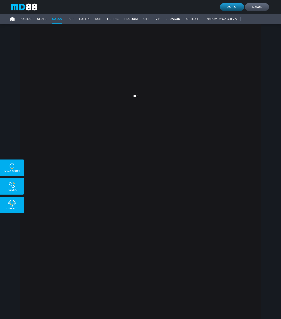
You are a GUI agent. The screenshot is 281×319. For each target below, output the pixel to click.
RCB (98, 18)
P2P (70, 18)
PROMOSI (131, 18)
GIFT (146, 18)
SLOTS (42, 18)
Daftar (232, 6)
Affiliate (193, 18)
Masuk (257, 6)
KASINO (26, 18)
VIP (158, 18)
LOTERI (84, 18)
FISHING (113, 18)
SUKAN (57, 18)
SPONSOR (173, 18)
